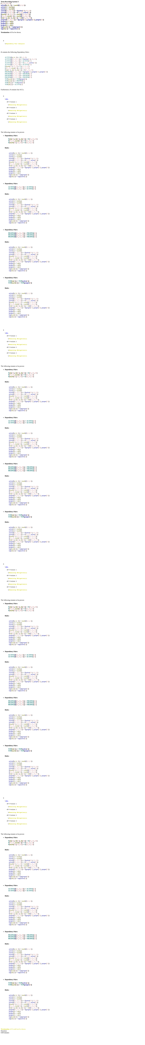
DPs (7, 100)
